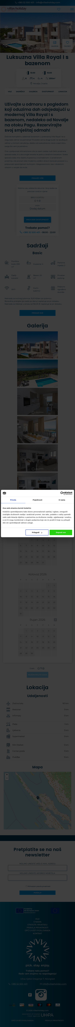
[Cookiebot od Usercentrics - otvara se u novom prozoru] (62, 493)
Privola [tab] (13, 500)
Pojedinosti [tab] (37, 500)
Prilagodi (37, 532)
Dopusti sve (61, 532)
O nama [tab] (62, 500)
